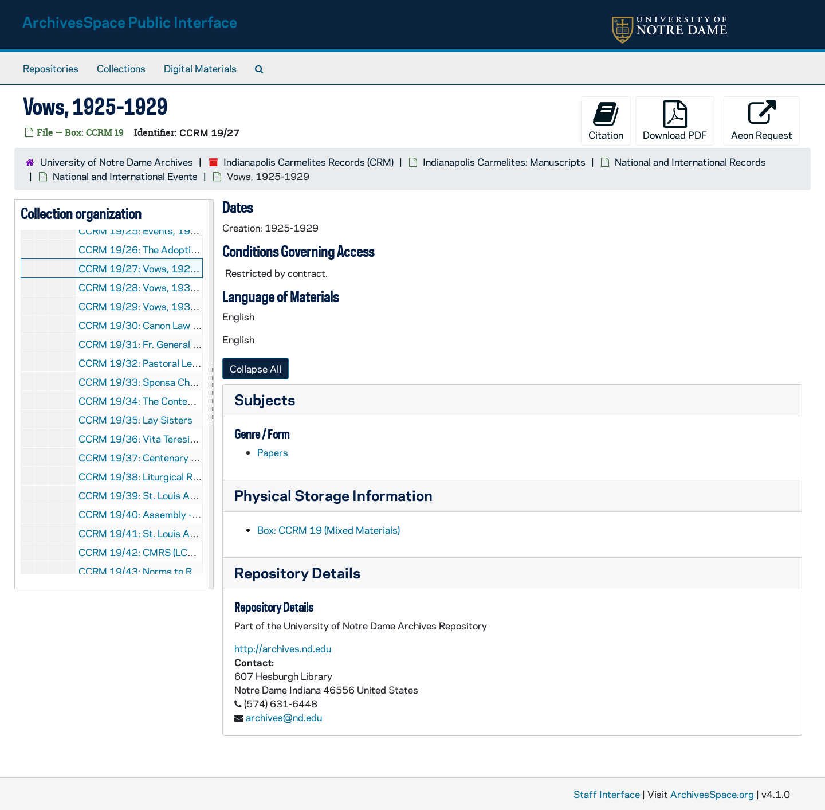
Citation (605, 120)
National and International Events (125, 176)
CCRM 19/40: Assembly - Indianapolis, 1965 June (188, 514)
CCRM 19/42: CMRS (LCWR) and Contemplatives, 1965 (201, 552)
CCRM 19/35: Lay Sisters (135, 419)
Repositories (50, 68)
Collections (121, 68)
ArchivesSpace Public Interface (129, 21)
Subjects (264, 399)
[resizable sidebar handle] (211, 394)
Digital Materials (200, 68)
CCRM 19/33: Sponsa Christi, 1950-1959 (172, 381)
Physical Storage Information (333, 495)
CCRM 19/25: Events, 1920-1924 (154, 230)
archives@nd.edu (284, 717)
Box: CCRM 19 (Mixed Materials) (328, 529)
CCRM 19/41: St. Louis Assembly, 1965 (167, 533)
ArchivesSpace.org (712, 794)
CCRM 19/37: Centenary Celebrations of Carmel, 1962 (200, 457)
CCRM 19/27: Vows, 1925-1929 (151, 268)
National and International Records (690, 161)
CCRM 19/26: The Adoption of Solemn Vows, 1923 (190, 249)
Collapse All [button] (255, 368)
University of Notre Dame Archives (116, 161)
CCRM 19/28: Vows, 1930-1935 (151, 287)
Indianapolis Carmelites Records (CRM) (308, 161)
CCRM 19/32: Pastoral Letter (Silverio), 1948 (178, 363)
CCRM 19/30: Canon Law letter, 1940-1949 (176, 325)
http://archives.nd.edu (282, 648)
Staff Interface (606, 794)
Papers (272, 452)
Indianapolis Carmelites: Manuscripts (504, 161)
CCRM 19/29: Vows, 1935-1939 (151, 306)
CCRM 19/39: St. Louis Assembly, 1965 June (178, 495)
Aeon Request (761, 120)
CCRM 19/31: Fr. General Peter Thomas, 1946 (181, 344)
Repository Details (297, 572)
